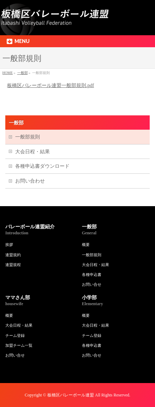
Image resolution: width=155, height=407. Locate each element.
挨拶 (9, 244)
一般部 (22, 73)
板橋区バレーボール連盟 (70, 395)
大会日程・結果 (32, 151)
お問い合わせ (30, 181)
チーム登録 (15, 335)
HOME (7, 73)
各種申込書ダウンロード (42, 166)
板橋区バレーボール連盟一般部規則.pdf (50, 85)
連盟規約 (13, 255)
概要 (86, 244)
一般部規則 (27, 137)
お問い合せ (91, 284)
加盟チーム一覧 (18, 345)
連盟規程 (13, 265)
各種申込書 (91, 274)
